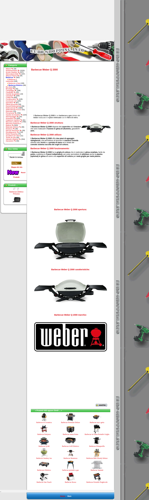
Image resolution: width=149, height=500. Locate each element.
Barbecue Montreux (71, 458)
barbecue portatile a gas (70, 470)
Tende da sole (11, 137)
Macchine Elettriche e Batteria (13, 124)
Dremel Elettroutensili (13, 106)
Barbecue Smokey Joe (44, 458)
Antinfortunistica (12, 70)
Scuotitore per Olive (13, 136)
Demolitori (10, 103)
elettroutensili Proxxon (14, 109)
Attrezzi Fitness (12, 76)
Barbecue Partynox (44, 434)
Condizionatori (12, 99)
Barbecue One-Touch (44, 482)
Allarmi (9, 69)
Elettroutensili (12, 108)
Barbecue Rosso (70, 482)
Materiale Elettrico (13, 127)
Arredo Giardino (12, 72)
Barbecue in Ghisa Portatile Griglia (97, 434)
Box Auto (9, 87)
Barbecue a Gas (14, 83)
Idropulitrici (11, 118)
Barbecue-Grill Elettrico (70, 446)
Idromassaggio (12, 116)
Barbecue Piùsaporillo (97, 446)
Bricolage (10, 89)
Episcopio (9, 111)
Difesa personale (12, 104)
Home (62, 496)
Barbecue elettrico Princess (16, 194)
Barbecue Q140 (44, 446)
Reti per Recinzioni (14, 130)
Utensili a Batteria (13, 139)
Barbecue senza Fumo (70, 434)
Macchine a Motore (14, 122)
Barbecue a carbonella (11, 80)
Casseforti (10, 96)
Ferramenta (11, 113)
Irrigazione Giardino (14, 120)
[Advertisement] (24, 20)
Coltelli (9, 97)
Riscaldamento (12, 132)
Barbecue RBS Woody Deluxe (97, 458)
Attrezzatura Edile (13, 74)
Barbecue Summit (97, 470)
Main (69, 496)
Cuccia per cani (11, 101)
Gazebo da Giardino (14, 115)
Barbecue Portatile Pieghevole (97, 482)
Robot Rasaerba (11, 134)
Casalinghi (11, 92)
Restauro (10, 129)
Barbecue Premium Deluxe (70, 422)
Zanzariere (11, 141)
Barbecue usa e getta (97, 422)
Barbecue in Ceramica (44, 422)
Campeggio (11, 90)
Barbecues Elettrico (44, 470)
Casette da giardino (13, 94)
